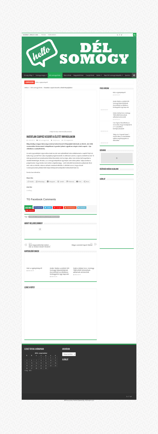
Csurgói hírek (90, 75)
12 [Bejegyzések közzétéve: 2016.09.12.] (27, 363)
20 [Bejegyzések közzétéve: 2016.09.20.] (31, 365)
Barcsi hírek (67, 75)
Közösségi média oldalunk (109, 169)
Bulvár (99, 75)
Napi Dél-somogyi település (112, 75)
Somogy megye (41, 75)
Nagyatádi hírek (78, 75)
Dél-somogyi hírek (54, 75)
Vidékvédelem (52, 35)
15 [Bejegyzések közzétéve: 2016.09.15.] (41, 363)
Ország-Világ (28, 75)
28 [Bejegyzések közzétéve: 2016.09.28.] (36, 368)
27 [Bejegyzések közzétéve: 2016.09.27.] (31, 368)
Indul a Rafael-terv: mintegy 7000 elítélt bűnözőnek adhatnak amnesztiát (83, 270)
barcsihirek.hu (35, 172)
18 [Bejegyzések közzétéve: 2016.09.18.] (55, 363)
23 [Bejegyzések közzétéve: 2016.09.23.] (46, 365)
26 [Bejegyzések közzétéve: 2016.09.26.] (27, 368)
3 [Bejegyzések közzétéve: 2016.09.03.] (50, 358)
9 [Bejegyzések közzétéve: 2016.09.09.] (45, 360)
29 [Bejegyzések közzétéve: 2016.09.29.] (41, 368)
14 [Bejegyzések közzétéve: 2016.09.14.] (36, 363)
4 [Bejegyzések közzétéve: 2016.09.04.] (55, 358)
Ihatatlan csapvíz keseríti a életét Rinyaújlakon (44, 217)
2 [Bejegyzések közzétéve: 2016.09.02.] (45, 358)
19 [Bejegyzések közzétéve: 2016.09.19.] (27, 365)
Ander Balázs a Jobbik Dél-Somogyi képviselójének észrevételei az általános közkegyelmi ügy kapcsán (60, 271)
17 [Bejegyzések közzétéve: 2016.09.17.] (50, 363)
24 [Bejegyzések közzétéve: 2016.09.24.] (50, 365)
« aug (26, 370)
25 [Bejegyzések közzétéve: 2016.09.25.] (55, 365)
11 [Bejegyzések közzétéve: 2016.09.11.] (55, 360)
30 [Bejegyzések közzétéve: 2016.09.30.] (46, 368)
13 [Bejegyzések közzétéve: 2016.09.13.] (31, 363)
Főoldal (43, 35)
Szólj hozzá (56, 140)
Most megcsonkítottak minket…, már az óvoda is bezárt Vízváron (40, 245)
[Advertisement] (117, 214)
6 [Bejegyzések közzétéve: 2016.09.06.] (31, 360)
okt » (30, 370)
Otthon (26, 87)
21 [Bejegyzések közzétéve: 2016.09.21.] (36, 365)
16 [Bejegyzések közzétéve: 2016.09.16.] (46, 363)
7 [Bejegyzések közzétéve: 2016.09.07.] (36, 360)
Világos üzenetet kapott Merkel (81, 244)
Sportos (127, 75)
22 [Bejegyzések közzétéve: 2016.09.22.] (41, 365)
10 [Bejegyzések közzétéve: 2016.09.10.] (50, 360)
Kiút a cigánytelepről (42, 82)
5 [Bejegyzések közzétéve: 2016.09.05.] (26, 360)
